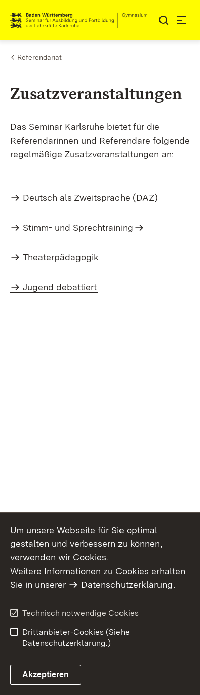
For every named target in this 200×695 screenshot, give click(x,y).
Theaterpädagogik (61, 257)
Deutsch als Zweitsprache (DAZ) (90, 197)
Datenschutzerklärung (127, 584)
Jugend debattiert (60, 287)
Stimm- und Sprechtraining (78, 227)
